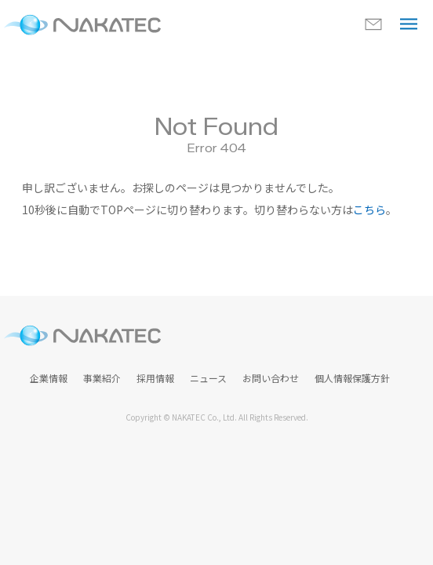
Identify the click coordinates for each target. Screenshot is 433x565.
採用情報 (155, 378)
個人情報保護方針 (352, 378)
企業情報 (48, 378)
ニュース (208, 378)
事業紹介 (102, 378)
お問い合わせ (270, 378)
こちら (369, 209)
